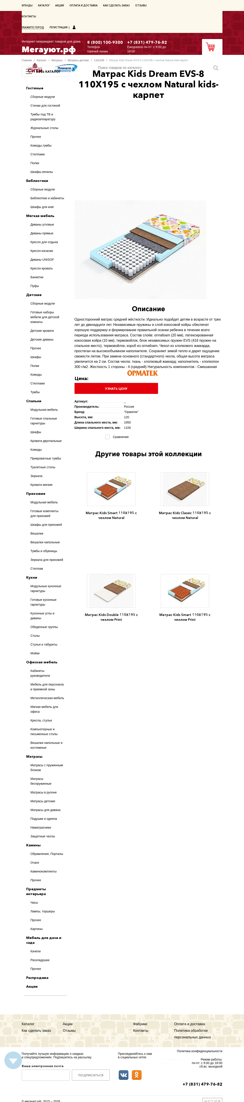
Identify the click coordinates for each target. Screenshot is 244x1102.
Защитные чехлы (43, 836)
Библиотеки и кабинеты (47, 198)
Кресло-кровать (42, 268)
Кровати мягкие (42, 484)
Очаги (35, 862)
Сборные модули (43, 97)
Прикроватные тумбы (46, 458)
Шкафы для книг (42, 207)
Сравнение (120, 437)
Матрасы (57, 60)
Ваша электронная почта (43, 1066)
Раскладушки (40, 960)
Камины (33, 845)
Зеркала (36, 476)
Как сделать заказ (116, 5)
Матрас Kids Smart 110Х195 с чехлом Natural (111, 515)
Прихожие (35, 493)
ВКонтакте (123, 1075)
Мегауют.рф (51, 46)
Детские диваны (42, 339)
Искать (215, 67)
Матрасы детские (78, 60)
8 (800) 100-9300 (105, 42)
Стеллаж (37, 568)
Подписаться (90, 1075)
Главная (27, 60)
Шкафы (36, 357)
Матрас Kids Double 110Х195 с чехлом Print (111, 617)
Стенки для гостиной (45, 105)
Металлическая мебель (47, 698)
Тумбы (35, 392)
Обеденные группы (44, 627)
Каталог (44, 5)
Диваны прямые (42, 233)
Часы (34, 902)
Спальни (33, 401)
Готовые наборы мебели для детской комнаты (45, 317)
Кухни (31, 577)
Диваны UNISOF (42, 259)
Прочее (36, 136)
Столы (35, 635)
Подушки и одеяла (44, 818)
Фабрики (140, 1024)
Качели (36, 951)
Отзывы (141, 5)
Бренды (27, 5)
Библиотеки (37, 180)
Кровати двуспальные (46, 441)
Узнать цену (116, 389)
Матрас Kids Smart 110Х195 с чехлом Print (184, 617)
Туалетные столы (43, 467)
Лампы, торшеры (43, 911)
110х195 (99, 60)
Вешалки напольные (45, 542)
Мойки (35, 653)
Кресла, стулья (41, 720)
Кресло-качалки (42, 251)
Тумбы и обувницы (44, 551)
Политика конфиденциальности (199, 1051)
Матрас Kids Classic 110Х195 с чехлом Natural (185, 515)
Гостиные (34, 88)
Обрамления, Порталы (47, 854)
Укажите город (33, 27)
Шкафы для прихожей (46, 524)
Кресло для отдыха (44, 242)
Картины (37, 929)
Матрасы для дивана (46, 810)
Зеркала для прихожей (47, 560)
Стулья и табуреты (44, 644)
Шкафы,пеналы (42, 172)
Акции (59, 5)
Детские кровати (42, 330)
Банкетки (37, 277)
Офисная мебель (41, 662)
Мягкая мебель (40, 216)
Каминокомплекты (44, 871)
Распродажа (37, 977)
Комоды (36, 374)
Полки (35, 163)
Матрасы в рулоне (44, 792)
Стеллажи (38, 154)
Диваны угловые (42, 224)
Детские (34, 295)
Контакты (29, 16)
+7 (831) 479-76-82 (147, 42)
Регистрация (58, 27)
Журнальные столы (44, 128)
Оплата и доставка (83, 5)
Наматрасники (41, 827)
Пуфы (35, 286)
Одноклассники (136, 1075)
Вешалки (37, 533)
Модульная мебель (44, 409)
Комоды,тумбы (41, 145)
